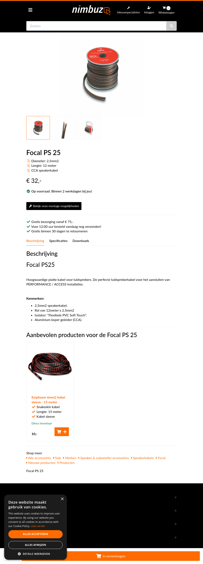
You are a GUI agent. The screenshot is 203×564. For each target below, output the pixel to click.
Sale (57, 458)
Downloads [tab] (80, 241)
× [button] (62, 499)
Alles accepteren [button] (35, 534)
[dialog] (35, 527)
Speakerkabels (142, 458)
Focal (160, 458)
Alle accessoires (38, 458)
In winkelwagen (110, 556)
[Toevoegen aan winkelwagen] (62, 431)
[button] (35, 554)
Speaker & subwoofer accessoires (103, 458)
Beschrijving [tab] (35, 241)
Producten (66, 463)
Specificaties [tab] (58, 241)
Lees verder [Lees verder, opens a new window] (38, 526)
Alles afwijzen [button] (35, 545)
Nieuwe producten (41, 463)
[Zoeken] (171, 26)
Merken (69, 458)
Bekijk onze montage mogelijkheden (54, 206)
